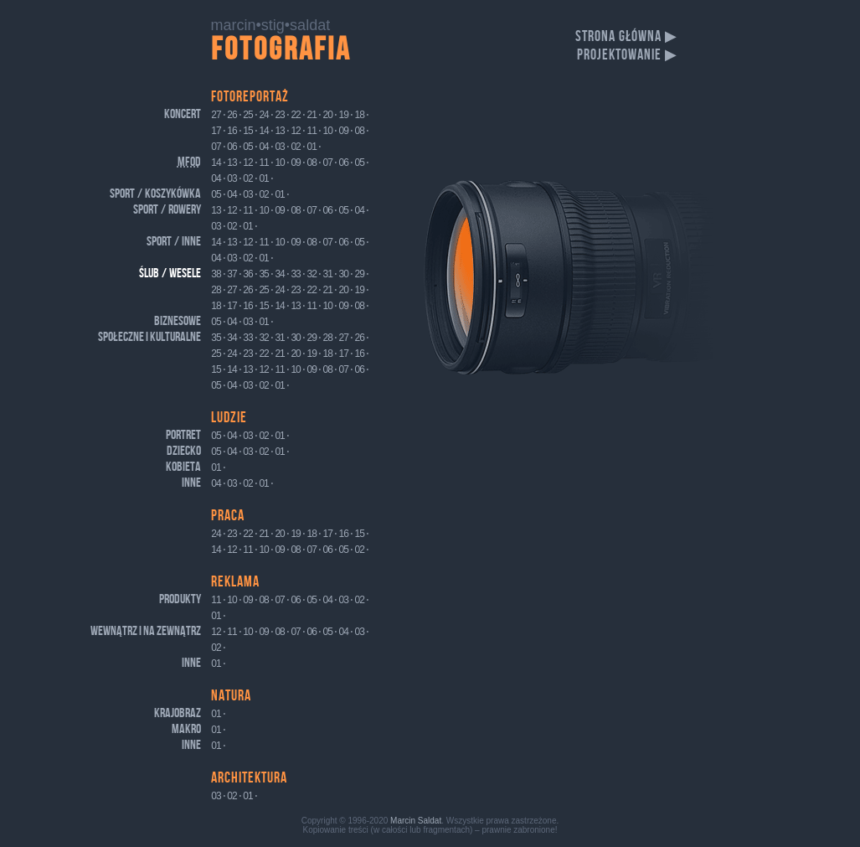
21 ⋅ (313, 115)
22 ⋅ (298, 115)
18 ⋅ (362, 115)
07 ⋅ (218, 146)
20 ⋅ (330, 115)
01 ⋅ (313, 146)
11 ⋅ (313, 131)
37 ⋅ (234, 274)
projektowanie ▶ (627, 55)
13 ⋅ (282, 131)
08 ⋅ (362, 131)
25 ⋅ (250, 115)
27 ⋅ (218, 115)
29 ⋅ (362, 274)
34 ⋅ (282, 274)
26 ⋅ (234, 115)
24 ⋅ (266, 115)
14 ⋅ (266, 131)
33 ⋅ (298, 274)
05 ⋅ (250, 146)
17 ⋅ (218, 131)
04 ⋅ (266, 146)
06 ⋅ (234, 146)
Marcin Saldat (415, 820)
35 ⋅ (266, 274)
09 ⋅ (346, 131)
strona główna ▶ (626, 36)
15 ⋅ (250, 131)
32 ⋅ (313, 274)
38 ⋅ (218, 274)
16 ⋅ (234, 131)
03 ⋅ (282, 146)
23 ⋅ (282, 115)
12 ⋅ (298, 131)
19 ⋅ (346, 115)
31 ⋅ (330, 274)
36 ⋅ (250, 274)
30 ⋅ (346, 274)
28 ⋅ (218, 290)
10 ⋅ (330, 131)
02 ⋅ (298, 146)
